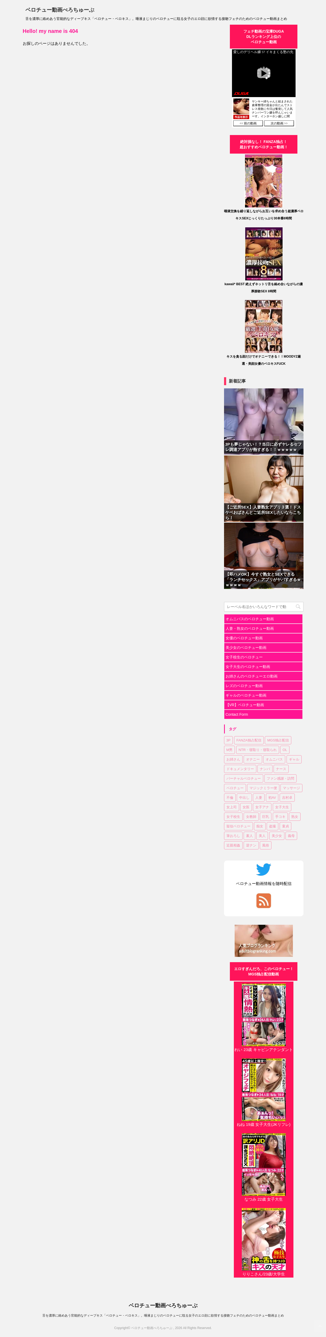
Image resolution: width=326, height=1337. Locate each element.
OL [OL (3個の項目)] (285, 750)
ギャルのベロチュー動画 (246, 695)
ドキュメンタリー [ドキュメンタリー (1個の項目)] (240, 769)
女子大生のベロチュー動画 (248, 667)
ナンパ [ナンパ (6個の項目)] (265, 769)
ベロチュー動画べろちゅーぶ (59, 10)
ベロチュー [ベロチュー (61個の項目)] (235, 788)
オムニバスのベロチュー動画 (250, 619)
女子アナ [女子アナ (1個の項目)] (262, 807)
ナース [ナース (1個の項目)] (281, 769)
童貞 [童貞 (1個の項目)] (285, 826)
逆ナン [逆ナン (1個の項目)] (251, 845)
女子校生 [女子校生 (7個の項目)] (233, 817)
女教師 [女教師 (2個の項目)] (251, 817)
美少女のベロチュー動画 (246, 647)
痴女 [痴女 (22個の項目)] (259, 826)
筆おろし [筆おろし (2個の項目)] (233, 836)
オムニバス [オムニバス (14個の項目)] (274, 759)
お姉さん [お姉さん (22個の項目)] (233, 759)
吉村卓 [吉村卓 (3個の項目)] (287, 798)
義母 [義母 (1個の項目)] (291, 836)
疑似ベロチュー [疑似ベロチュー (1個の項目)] (238, 826)
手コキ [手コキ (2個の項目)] (280, 817)
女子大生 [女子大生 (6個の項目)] (282, 807)
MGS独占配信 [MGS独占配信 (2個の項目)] (278, 740)
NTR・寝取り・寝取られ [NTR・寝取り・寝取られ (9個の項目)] (258, 750)
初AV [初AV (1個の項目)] (272, 798)
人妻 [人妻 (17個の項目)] (258, 798)
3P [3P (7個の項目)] (228, 740)
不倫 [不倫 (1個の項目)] (229, 798)
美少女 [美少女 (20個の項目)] (277, 836)
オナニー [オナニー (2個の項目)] (253, 759)
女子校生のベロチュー (244, 657)
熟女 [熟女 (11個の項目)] (294, 817)
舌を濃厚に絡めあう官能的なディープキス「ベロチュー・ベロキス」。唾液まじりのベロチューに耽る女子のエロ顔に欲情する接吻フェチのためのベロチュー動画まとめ (163, 1315)
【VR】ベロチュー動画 (245, 705)
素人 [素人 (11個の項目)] (249, 836)
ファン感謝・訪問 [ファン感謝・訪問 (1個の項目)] (280, 778)
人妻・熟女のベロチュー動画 (250, 628)
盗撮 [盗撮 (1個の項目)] (272, 826)
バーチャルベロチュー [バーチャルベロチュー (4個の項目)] (243, 778)
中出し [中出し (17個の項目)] (244, 798)
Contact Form (237, 714)
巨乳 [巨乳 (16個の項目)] (265, 817)
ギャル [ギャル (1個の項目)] (294, 759)
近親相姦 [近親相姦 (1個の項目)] (233, 845)
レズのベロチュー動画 (244, 686)
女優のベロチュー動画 (244, 638)
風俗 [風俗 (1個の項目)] (265, 845)
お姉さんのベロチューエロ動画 (252, 676)
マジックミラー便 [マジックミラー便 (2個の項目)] (263, 788)
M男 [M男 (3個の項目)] (229, 750)
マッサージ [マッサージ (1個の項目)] (291, 788)
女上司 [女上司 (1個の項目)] (231, 807)
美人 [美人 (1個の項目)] (262, 836)
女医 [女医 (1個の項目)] (246, 807)
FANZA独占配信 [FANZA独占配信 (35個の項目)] (248, 740)
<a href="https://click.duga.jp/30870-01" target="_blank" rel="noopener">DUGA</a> (264, 88)
